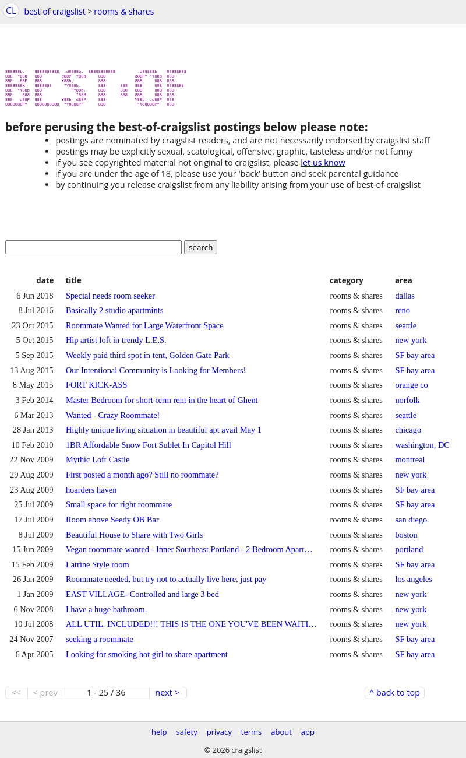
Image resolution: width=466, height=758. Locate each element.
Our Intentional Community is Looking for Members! (156, 375)
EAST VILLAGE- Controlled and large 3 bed (142, 598)
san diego (411, 524)
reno (402, 315)
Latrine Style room (97, 569)
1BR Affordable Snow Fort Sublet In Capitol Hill (148, 449)
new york (410, 344)
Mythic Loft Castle (98, 464)
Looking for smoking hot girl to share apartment (147, 659)
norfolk (407, 404)
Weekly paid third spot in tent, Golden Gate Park (148, 359)
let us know (323, 167)
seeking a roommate (99, 643)
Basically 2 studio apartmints (114, 315)
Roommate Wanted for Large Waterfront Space (145, 330)
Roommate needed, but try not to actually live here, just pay (166, 583)
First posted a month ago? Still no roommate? (142, 479)
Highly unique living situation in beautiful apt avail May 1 (164, 434)
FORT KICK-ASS (97, 389)
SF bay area (415, 359)
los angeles (413, 583)
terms (251, 732)
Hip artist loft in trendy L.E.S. (116, 344)
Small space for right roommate (119, 509)
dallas (405, 300)
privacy (219, 732)
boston (406, 539)
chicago (408, 434)
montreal (410, 464)
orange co (411, 389)
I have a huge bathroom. (106, 614)
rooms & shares (124, 11)
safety (186, 732)
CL (11, 10)
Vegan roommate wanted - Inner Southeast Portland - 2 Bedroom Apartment (191, 554)
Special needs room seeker (110, 300)
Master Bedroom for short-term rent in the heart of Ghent (162, 404)
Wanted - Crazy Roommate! (113, 419)
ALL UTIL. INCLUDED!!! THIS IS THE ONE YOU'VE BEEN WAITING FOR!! (191, 628)
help (159, 732)
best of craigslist (54, 11)
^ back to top (394, 697)
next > (167, 697)
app (308, 732)
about (281, 732)
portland (409, 554)
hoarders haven (91, 494)
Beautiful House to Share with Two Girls (134, 539)
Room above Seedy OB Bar (112, 524)
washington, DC (422, 449)
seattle (405, 330)
